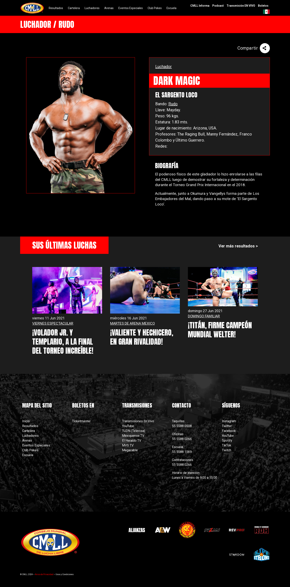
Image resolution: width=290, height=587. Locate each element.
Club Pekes (30, 450)
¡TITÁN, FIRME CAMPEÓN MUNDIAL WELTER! (220, 330)
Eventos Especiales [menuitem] (130, 8)
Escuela (27, 455)
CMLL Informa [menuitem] (199, 5)
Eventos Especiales (36, 445)
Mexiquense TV (133, 436)
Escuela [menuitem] (171, 8)
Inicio (26, 421)
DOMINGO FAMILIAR (204, 316)
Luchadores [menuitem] (92, 8)
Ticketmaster (81, 421)
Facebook (229, 431)
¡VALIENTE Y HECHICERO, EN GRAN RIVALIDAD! (141, 337)
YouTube (128, 426)
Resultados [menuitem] (56, 8)
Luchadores (30, 436)
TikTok (226, 445)
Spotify (227, 440)
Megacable (130, 450)
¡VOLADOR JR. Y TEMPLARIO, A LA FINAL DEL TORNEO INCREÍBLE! (62, 341)
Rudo (173, 103)
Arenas (27, 440)
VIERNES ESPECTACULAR (52, 323)
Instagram (229, 421)
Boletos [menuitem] (263, 5)
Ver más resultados (237, 246)
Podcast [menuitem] (218, 5)
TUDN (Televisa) (133, 431)
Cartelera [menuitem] (74, 8)
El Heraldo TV (132, 440)
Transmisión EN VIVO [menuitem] (241, 5)
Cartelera (28, 431)
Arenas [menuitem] (109, 8)
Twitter (227, 426)
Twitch (226, 450)
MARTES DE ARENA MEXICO (132, 323)
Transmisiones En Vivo (138, 421)
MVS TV (128, 445)
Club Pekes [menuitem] (155, 8)
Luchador (163, 66)
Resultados (30, 426)
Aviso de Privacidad (44, 574)
